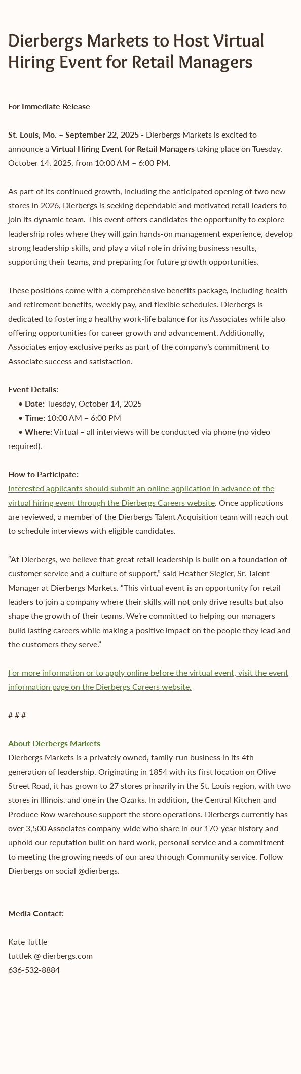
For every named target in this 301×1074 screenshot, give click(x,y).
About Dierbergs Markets (54, 743)
